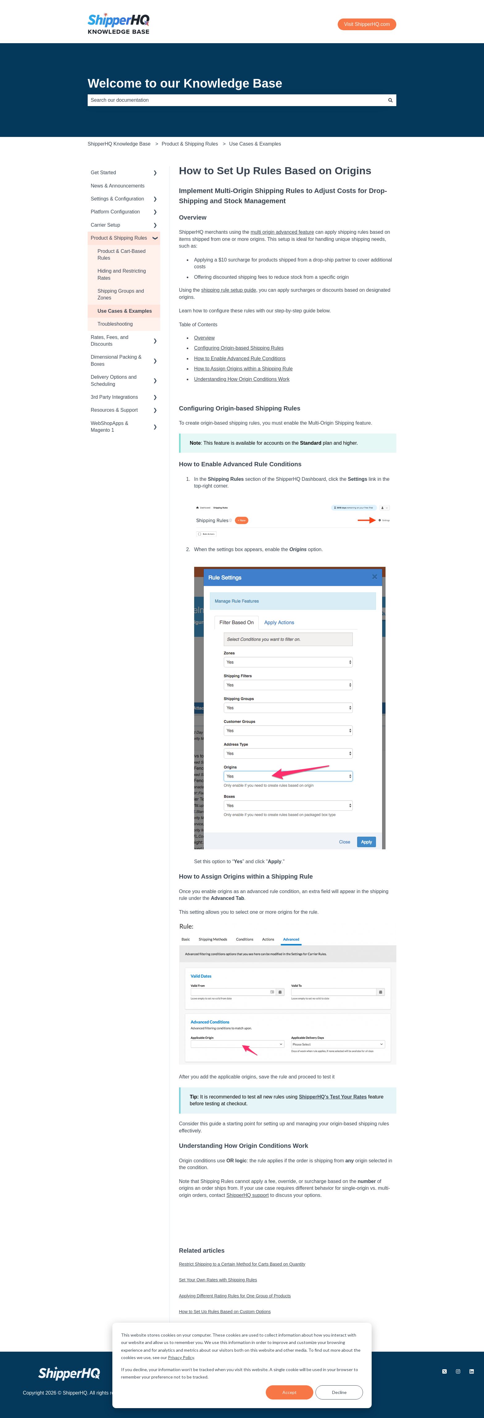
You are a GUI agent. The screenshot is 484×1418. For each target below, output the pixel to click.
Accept (289, 1392)
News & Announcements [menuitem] (117, 185)
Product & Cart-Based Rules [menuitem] (122, 255)
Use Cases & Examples (255, 143)
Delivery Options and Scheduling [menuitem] (114, 380)
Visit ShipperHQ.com (367, 24)
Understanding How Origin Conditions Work (242, 379)
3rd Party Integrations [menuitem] (114, 397)
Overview (204, 337)
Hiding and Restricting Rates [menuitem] (122, 274)
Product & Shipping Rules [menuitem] (119, 238)
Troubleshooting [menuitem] (115, 324)
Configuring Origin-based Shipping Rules (239, 348)
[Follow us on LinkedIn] (472, 1371)
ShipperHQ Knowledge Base (119, 143)
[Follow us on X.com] (444, 1371)
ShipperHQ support (248, 1195)
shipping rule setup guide (228, 290)
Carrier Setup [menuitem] (105, 225)
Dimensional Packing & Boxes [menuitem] (116, 360)
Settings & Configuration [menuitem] (117, 198)
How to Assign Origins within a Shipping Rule (243, 368)
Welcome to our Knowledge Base (185, 83)
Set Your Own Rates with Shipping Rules (218, 1279)
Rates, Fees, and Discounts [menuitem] (109, 341)
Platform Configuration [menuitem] (115, 211)
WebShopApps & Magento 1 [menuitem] (109, 427)
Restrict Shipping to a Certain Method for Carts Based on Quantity (242, 1264)
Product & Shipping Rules (190, 143)
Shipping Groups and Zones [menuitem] (121, 294)
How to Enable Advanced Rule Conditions (240, 358)
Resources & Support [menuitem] (114, 410)
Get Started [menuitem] (103, 172)
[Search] (390, 100)
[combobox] (236, 100)
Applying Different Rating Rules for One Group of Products (235, 1295)
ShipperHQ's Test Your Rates (333, 1096)
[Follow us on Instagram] (458, 1371)
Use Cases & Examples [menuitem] (125, 311)
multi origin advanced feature (282, 232)
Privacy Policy (181, 1357)
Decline (339, 1392)
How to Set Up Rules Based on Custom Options (225, 1311)
